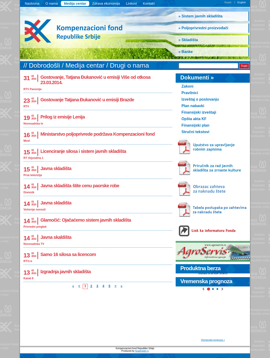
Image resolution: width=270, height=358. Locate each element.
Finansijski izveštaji (198, 112)
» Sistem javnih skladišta (200, 16)
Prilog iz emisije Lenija (62, 116)
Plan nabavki (192, 106)
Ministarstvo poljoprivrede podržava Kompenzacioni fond (97, 134)
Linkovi (131, 3)
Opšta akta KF (194, 119)
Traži (244, 66)
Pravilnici (189, 93)
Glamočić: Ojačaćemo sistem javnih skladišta (85, 220)
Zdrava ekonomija (106, 3)
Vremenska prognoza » (213, 340)
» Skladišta (188, 40)
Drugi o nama (129, 65)
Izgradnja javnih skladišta (65, 271)
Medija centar (75, 3)
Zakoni (187, 86)
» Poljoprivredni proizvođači (203, 28)
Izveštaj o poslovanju (200, 99)
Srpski (227, 2)
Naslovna (32, 3)
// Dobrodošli (42, 65)
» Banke (185, 52)
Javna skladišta (55, 168)
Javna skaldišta (55, 237)
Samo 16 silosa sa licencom (68, 254)
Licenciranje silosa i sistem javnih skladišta (83, 151)
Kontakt (149, 3)
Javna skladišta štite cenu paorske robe (79, 185)
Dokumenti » (197, 77)
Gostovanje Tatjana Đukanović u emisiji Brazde (87, 99)
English (241, 2)
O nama (52, 3)
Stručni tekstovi (195, 132)
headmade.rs (141, 351)
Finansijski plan (195, 125)
